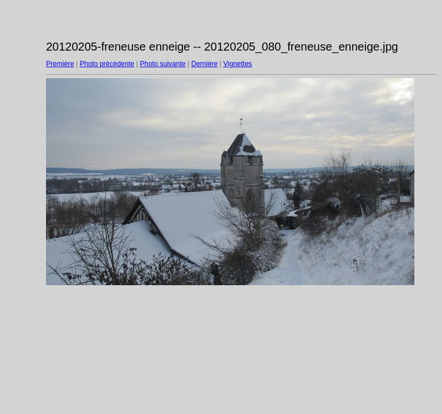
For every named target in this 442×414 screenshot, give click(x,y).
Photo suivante (162, 64)
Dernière (204, 64)
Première (60, 64)
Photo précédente (106, 64)
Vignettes (237, 64)
